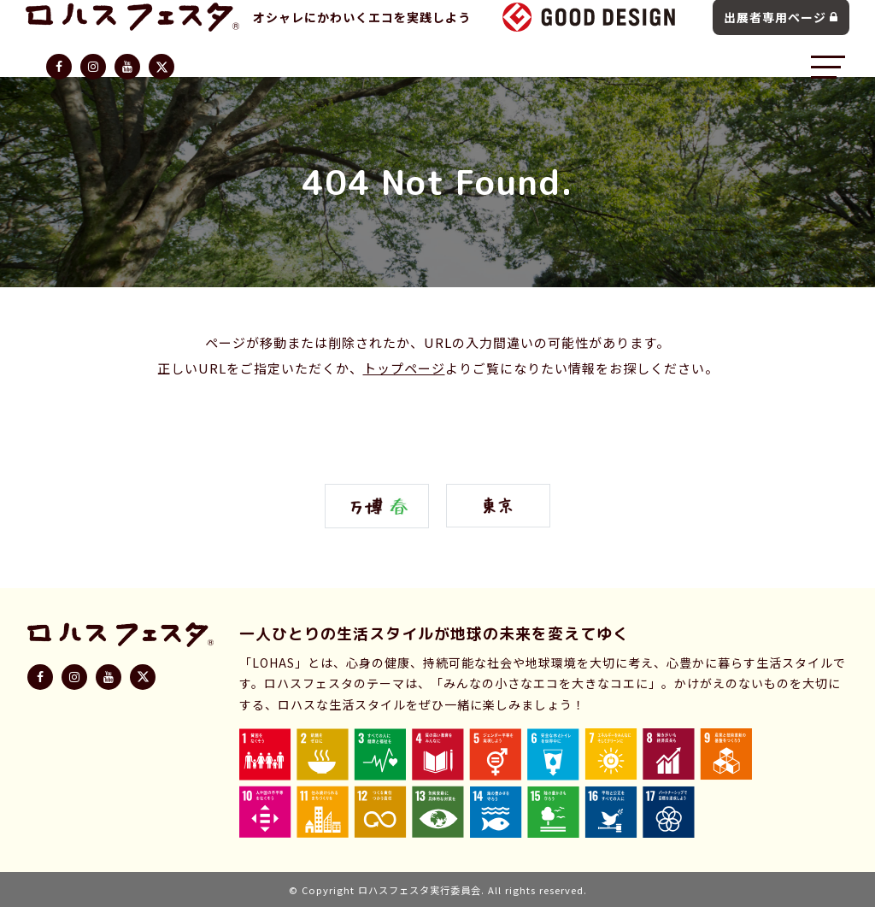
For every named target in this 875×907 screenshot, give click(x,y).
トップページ (404, 368)
